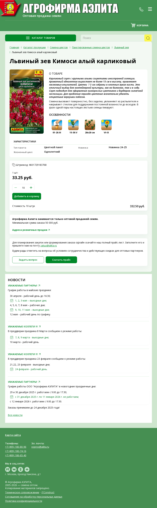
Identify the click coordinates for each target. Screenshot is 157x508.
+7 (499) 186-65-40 (15, 455)
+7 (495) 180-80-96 (15, 446)
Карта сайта (13, 435)
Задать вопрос (28, 259)
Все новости (15, 415)
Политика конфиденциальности (23, 501)
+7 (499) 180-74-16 (15, 451)
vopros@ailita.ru (40, 446)
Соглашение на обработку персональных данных (33, 496)
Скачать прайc (61, 259)
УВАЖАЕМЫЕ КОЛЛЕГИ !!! (23, 326)
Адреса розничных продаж (29, 229)
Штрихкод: (31, 164)
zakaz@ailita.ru (48, 245)
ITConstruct (47, 492)
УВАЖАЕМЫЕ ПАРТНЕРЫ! (22, 285)
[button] (31, 187)
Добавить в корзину (26, 196)
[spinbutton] (23, 187)
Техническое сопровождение (22, 492)
